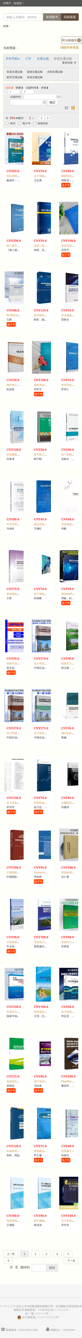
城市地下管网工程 (17, 385)
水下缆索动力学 (43, 176)
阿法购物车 (71, 40)
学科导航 (12, 58)
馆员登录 (34, 12)
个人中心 (68, 12)
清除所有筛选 (69, 47)
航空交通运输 (15, 77)
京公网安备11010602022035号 (40, 1317)
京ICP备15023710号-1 (38, 1313)
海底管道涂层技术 (44, 385)
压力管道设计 (69, 1012)
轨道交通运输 (15, 72)
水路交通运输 (55, 72)
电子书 (24, 123)
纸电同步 (40, 123)
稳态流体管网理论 (44, 524)
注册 (46, 12)
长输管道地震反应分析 (20, 1151)
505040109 (69, 1329)
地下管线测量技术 (44, 594)
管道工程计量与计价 (46, 245)
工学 (28, 58)
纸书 (10, 123)
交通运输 (43, 58)
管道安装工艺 (69, 385)
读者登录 (19, 12)
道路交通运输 (35, 72)
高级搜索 (70, 17)
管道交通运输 (35, 77)
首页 (56, 12)
